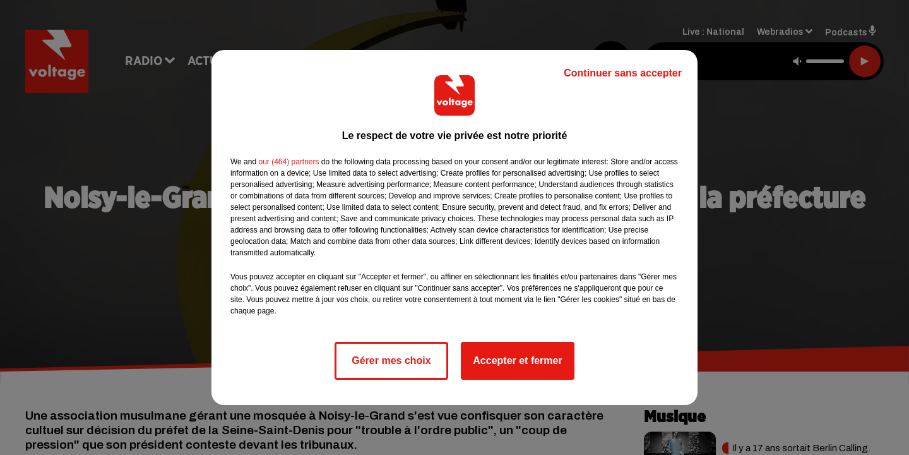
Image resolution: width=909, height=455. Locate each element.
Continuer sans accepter (623, 73)
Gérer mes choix (391, 360)
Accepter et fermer (517, 360)
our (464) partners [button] (288, 161)
